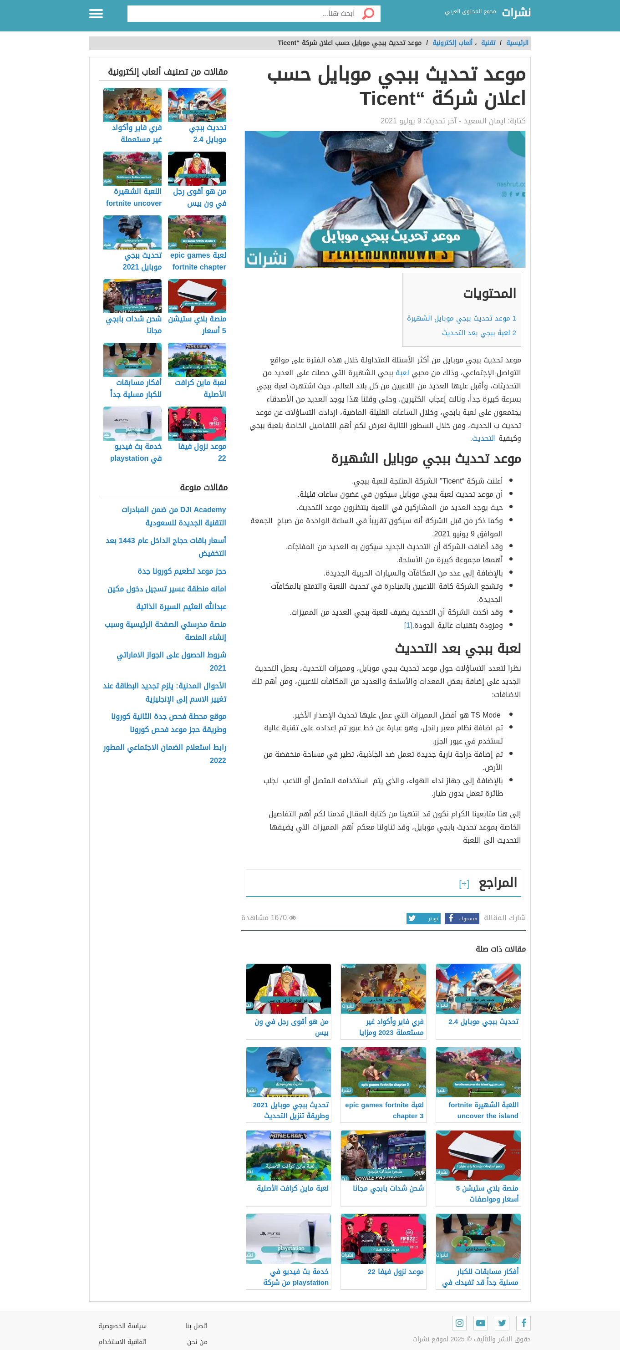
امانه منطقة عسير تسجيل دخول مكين (166, 589)
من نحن (197, 1342)
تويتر (422, 918)
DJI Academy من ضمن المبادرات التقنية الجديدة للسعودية (174, 517)
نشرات (516, 13)
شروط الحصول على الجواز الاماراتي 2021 (171, 662)
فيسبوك (461, 918)
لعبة (402, 373)
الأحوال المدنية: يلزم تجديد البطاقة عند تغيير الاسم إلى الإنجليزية (164, 693)
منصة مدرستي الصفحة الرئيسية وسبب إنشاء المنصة (165, 631)
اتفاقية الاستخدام (122, 1342)
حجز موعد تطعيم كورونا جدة (181, 571)
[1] (408, 625)
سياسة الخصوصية (122, 1326)
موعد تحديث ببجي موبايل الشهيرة (461, 318)
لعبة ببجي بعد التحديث (479, 332)
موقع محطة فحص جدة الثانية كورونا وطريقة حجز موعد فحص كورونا (168, 723)
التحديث (484, 438)
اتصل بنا (196, 1326)
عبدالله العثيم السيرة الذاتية (181, 607)
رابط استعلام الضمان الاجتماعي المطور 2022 (164, 754)
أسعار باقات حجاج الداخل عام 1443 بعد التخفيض (166, 548)
